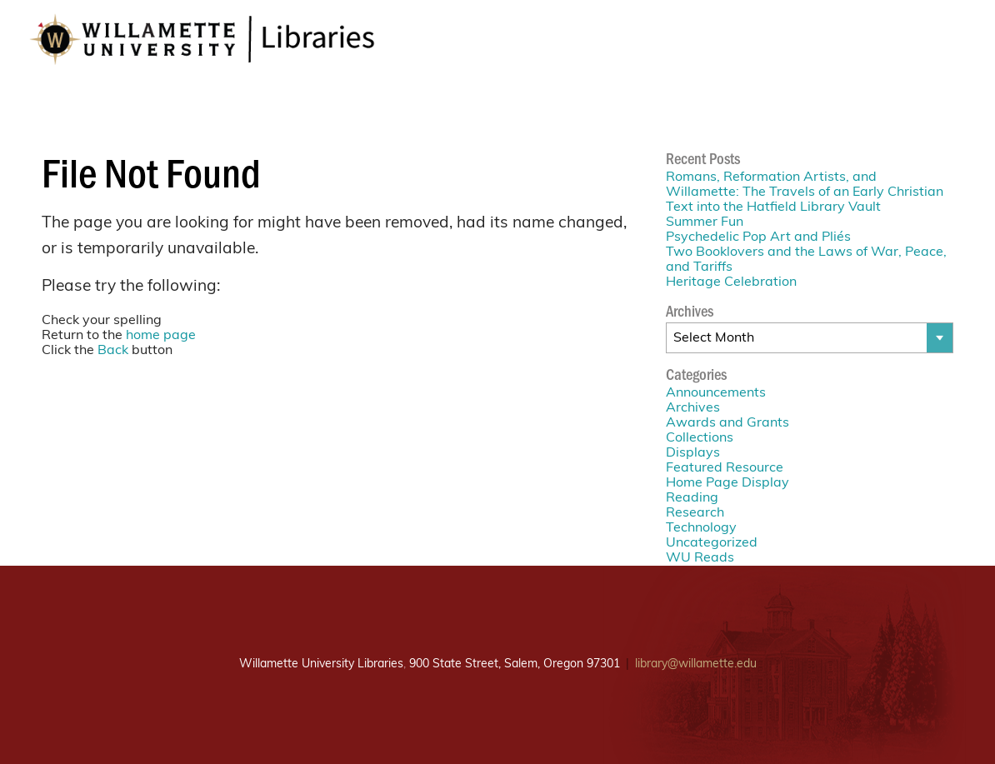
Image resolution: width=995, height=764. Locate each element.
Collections (699, 438)
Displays (693, 453)
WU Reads (700, 558)
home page (161, 335)
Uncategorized (712, 543)
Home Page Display (727, 483)
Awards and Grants (727, 423)
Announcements (716, 393)
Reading (692, 498)
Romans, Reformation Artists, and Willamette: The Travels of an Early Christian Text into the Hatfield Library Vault (804, 192)
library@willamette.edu (696, 664)
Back (113, 350)
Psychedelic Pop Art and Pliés (758, 237)
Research (695, 513)
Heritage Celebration (731, 282)
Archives (693, 408)
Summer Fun (704, 222)
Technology (701, 528)
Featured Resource (724, 468)
